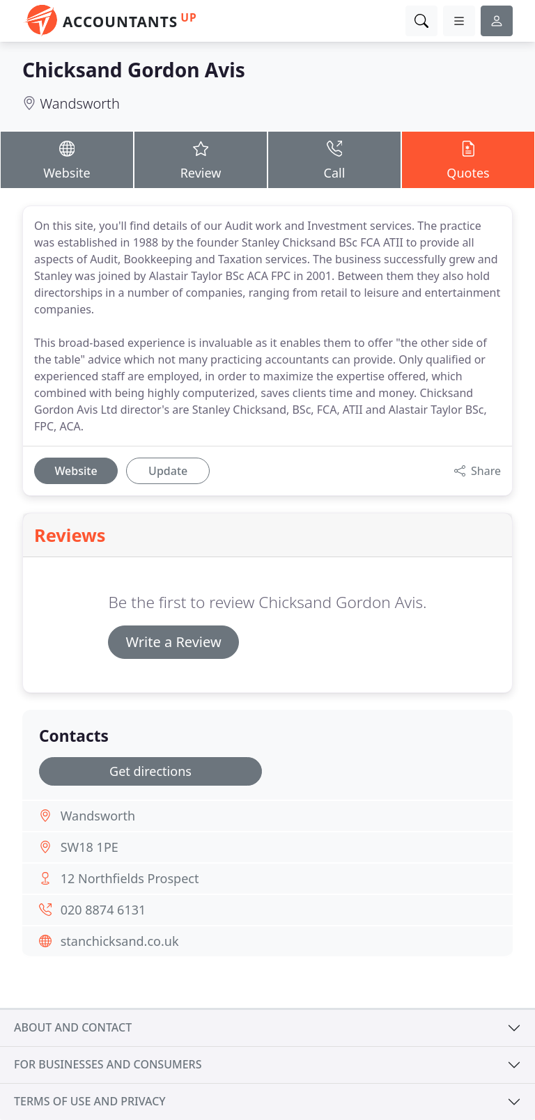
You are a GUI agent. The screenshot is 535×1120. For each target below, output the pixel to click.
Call (334, 159)
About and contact (73, 1027)
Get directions (150, 771)
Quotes (468, 159)
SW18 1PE (89, 847)
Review (201, 159)
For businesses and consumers (107, 1064)
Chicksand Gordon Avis (133, 69)
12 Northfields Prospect (130, 878)
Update (167, 471)
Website (67, 159)
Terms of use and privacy (90, 1101)
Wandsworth (80, 103)
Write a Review (173, 641)
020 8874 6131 (103, 909)
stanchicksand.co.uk (120, 941)
